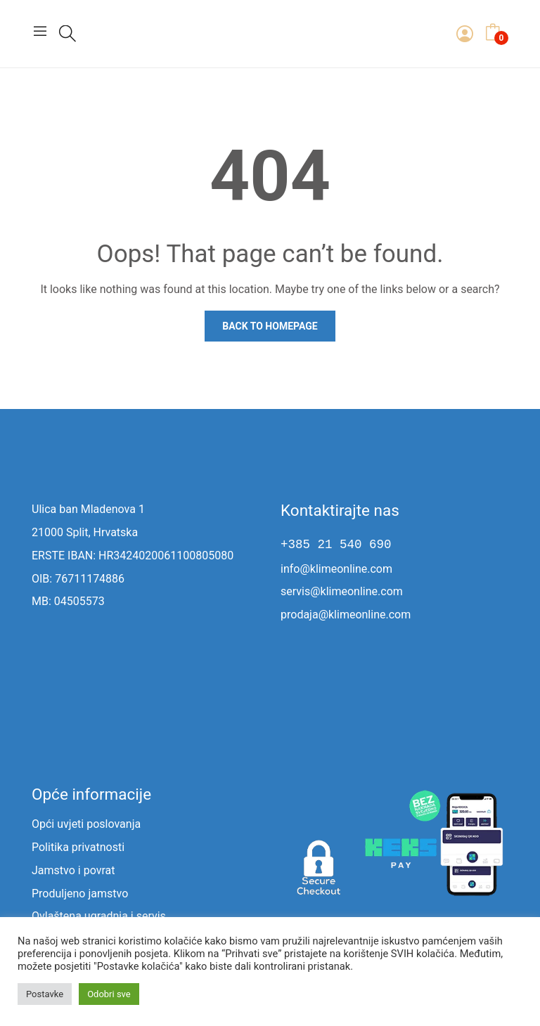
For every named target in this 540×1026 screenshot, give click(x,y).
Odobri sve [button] (109, 994)
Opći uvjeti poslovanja (86, 824)
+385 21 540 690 (336, 545)
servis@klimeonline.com (342, 591)
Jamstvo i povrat (73, 870)
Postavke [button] (44, 994)
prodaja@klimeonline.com (346, 614)
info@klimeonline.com (336, 569)
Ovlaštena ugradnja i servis (99, 916)
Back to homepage (269, 326)
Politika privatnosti (78, 847)
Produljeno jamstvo (80, 893)
